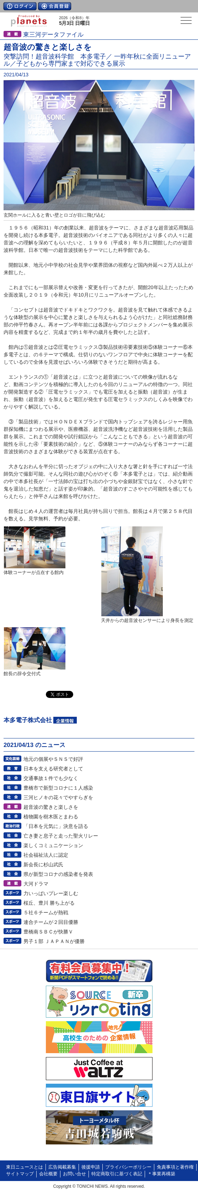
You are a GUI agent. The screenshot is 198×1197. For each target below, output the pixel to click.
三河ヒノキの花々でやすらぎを (58, 797)
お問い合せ (74, 1173)
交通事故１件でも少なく (50, 778)
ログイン (20, 6)
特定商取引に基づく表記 (116, 1173)
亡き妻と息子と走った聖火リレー (60, 836)
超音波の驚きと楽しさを (50, 807)
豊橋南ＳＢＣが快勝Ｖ (48, 932)
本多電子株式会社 (28, 720)
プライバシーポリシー (128, 1167)
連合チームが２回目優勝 (50, 922)
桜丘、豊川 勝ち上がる (49, 903)
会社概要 (48, 1173)
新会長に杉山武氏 (43, 864)
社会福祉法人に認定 (45, 855)
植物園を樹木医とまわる (50, 816)
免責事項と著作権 (175, 1167)
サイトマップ (20, 1173)
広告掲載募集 (62, 1167)
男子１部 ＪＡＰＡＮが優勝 (54, 941)
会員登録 (54, 6)
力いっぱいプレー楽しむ (50, 893)
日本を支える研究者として (53, 768)
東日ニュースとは (24, 1167)
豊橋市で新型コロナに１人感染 (58, 788)
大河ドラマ (35, 884)
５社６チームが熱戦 (45, 912)
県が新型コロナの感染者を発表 (58, 874)
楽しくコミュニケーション (53, 845)
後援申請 (90, 1167)
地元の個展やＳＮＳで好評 (53, 759)
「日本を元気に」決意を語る (55, 826)
